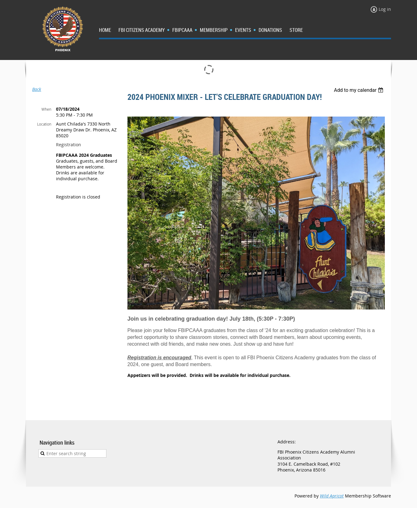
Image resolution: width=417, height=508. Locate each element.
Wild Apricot (332, 496)
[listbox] (359, 90)
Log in (385, 9)
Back (36, 89)
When (46, 109)
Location (44, 124)
